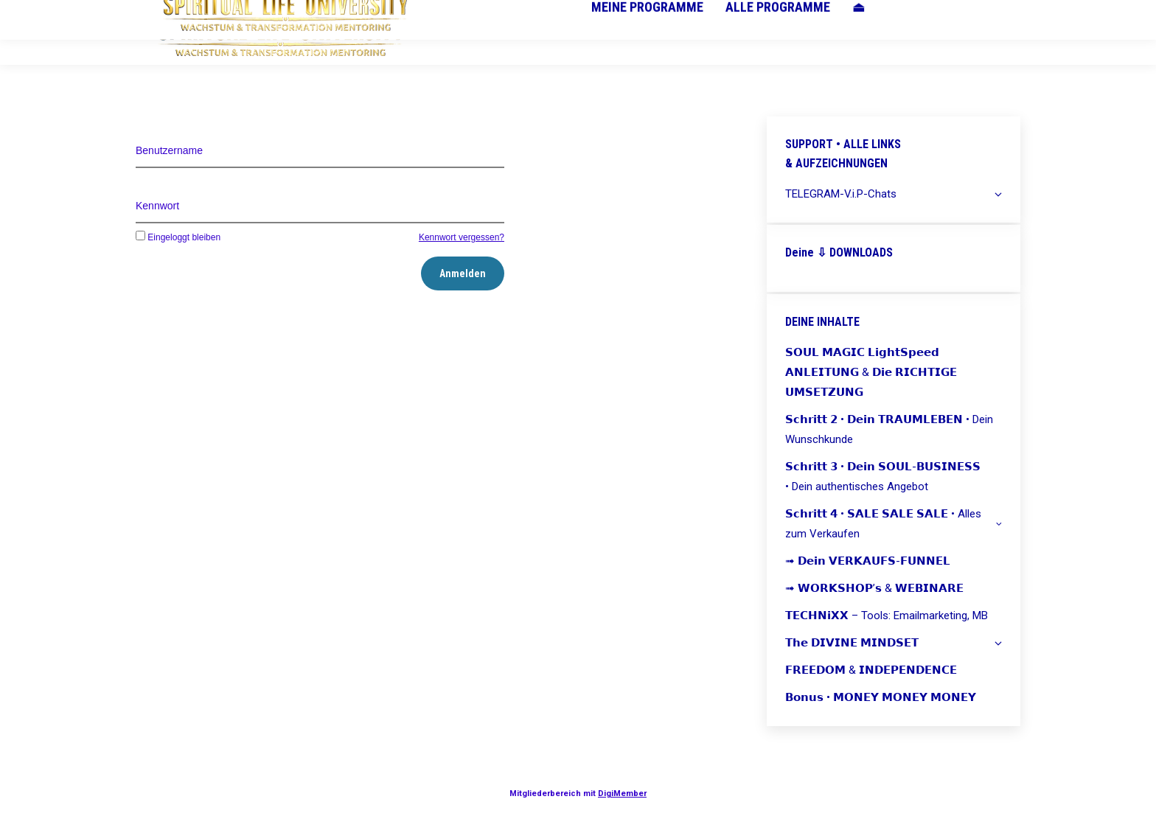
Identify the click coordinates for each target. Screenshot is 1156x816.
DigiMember (622, 793)
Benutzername (169, 150)
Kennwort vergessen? (461, 237)
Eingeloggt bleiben (178, 237)
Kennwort (157, 206)
